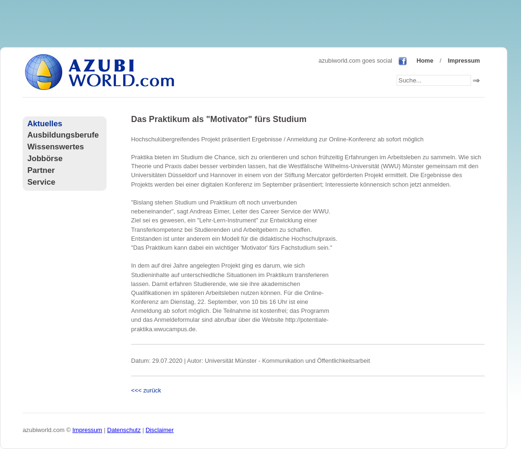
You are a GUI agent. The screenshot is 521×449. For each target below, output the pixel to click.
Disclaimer (160, 429)
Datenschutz (124, 429)
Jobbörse (45, 158)
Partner (41, 170)
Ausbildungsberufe (63, 135)
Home (424, 60)
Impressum (464, 60)
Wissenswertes (55, 146)
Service (41, 182)
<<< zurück (146, 390)
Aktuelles (44, 123)
